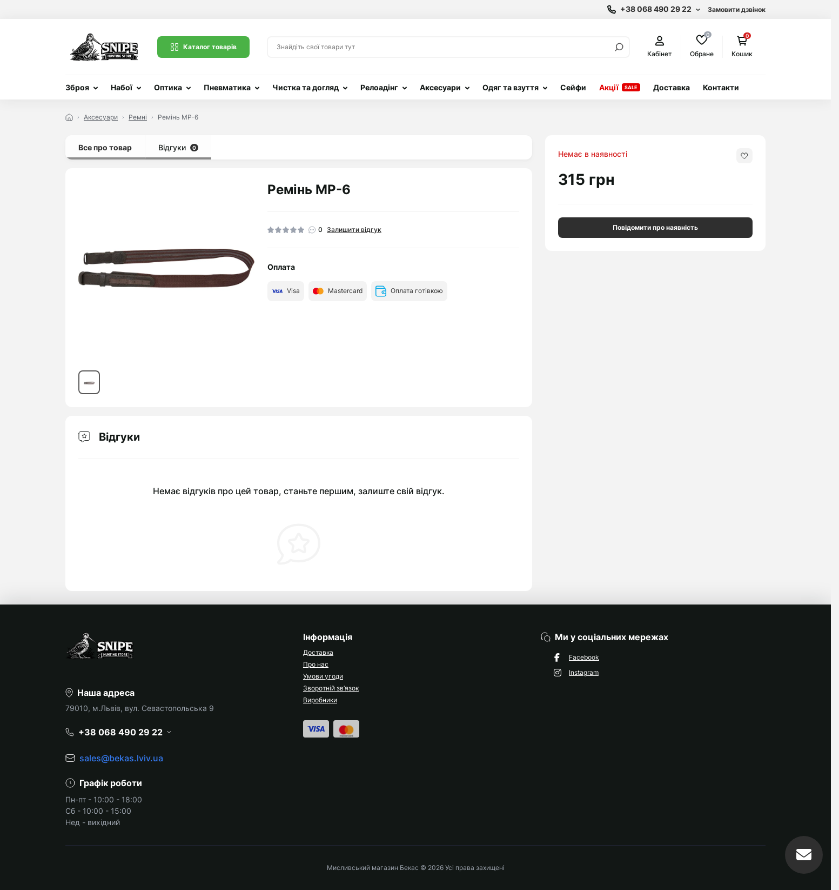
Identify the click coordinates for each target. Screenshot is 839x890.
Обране (702, 46)
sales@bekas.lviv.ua (121, 758)
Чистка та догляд (305, 87)
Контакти (721, 87)
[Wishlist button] (744, 155)
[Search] (619, 47)
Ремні (138, 117)
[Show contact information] (653, 9)
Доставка (671, 87)
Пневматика (227, 87)
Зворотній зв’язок (331, 688)
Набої (121, 87)
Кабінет (659, 47)
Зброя (77, 87)
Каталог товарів (203, 47)
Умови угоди (323, 676)
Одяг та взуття (510, 87)
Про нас (315, 664)
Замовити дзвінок (737, 9)
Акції (609, 87)
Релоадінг (379, 87)
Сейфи (573, 87)
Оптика (168, 87)
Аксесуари (440, 87)
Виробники (320, 700)
